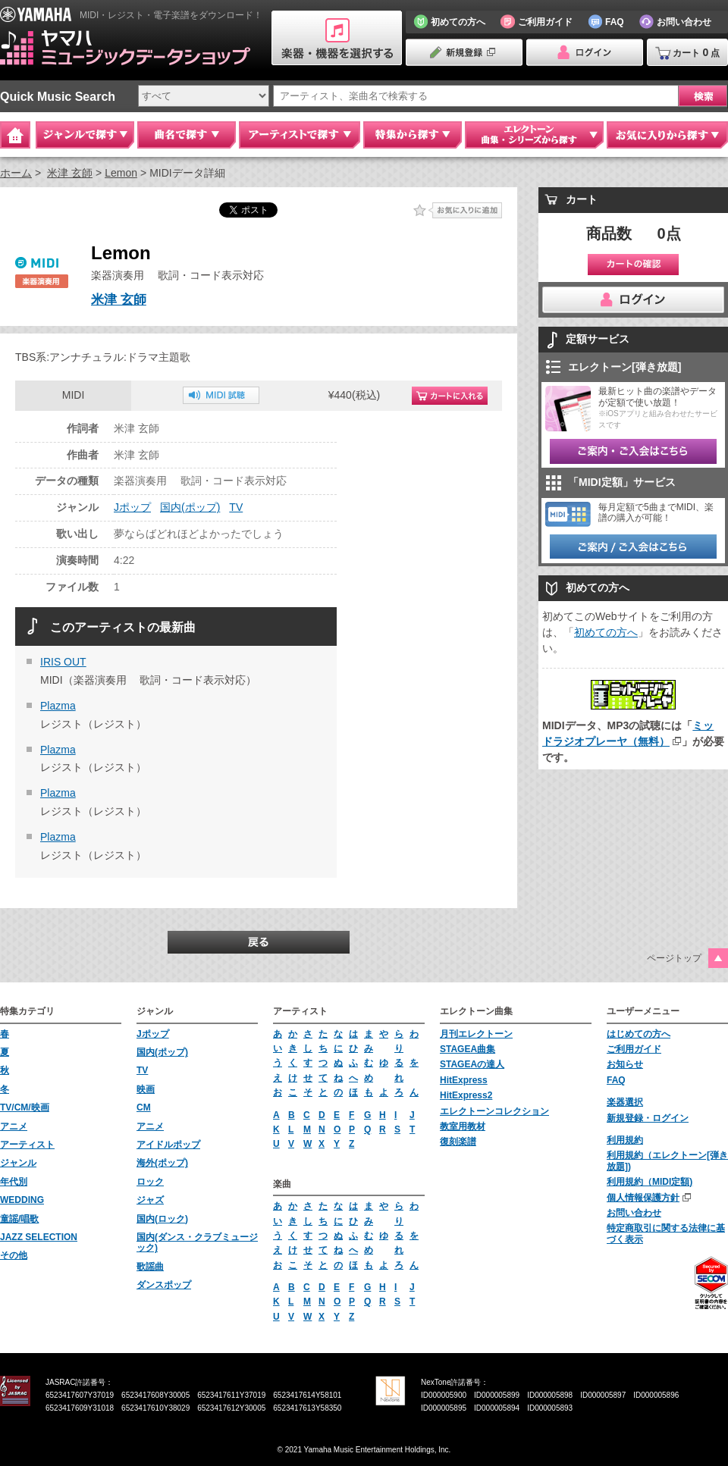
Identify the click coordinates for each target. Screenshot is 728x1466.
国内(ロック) (162, 1219)
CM (143, 1107)
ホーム (16, 173)
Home (15, 135)
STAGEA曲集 (467, 1049)
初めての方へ (606, 632)
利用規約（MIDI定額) (649, 1181)
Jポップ (132, 507)
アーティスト (27, 1144)
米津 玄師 (70, 173)
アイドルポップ (168, 1144)
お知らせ (625, 1064)
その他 (13, 1255)
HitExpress (464, 1080)
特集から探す (412, 135)
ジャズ (150, 1200)
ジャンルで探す (85, 135)
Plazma (58, 706)
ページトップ (674, 958)
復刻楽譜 (458, 1141)
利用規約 (625, 1140)
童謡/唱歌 (19, 1219)
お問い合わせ (634, 1213)
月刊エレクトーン (476, 1034)
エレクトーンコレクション (494, 1111)
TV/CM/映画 (24, 1107)
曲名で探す (186, 135)
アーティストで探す (299, 135)
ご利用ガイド (634, 1049)
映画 (145, 1089)
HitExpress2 (466, 1095)
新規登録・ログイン (648, 1118)
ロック (150, 1181)
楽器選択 (625, 1102)
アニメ (13, 1126)
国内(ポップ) (190, 507)
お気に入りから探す (667, 135)
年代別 (13, 1181)
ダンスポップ (163, 1285)
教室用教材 (462, 1126)
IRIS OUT (63, 662)
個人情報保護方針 (643, 1197)
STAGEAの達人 (472, 1064)
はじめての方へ (638, 1034)
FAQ (616, 1080)
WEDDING (22, 1200)
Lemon (121, 173)
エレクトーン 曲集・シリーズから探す (534, 135)
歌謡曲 (150, 1266)
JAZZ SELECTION (38, 1237)
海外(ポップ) (162, 1162)
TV (236, 507)
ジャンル (18, 1162)
